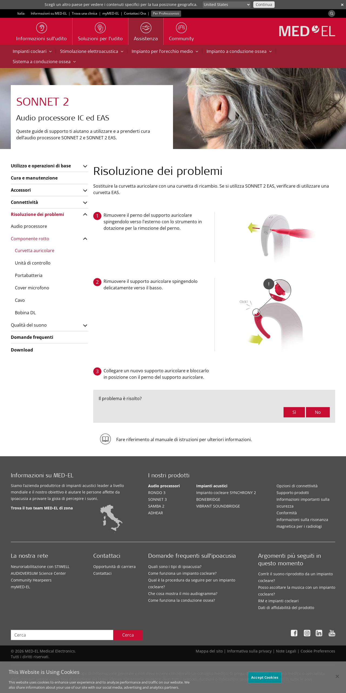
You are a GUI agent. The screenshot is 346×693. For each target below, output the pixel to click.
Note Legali (286, 651)
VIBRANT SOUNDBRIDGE (218, 506)
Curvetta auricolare (34, 250)
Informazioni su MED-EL (49, 13)
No (318, 412)
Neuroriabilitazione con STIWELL (40, 566)
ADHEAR (155, 512)
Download (22, 350)
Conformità (287, 512)
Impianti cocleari (32, 51)
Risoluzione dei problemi (37, 214)
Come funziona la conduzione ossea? (181, 600)
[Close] (337, 678)
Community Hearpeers (31, 580)
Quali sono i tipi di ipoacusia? (174, 566)
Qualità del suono (29, 325)
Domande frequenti (32, 337)
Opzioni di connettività (297, 485)
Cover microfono (32, 288)
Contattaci (102, 573)
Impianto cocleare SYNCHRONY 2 (226, 492)
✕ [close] (342, 4)
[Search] (331, 13)
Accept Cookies (264, 678)
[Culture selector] (227, 4)
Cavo (20, 300)
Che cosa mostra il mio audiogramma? (182, 593)
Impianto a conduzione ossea (239, 51)
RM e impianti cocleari (278, 600)
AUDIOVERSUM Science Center (38, 573)
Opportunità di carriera (114, 566)
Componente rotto (30, 239)
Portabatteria (28, 275)
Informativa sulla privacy (249, 651)
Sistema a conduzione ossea (44, 62)
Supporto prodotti (293, 492)
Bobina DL (25, 313)
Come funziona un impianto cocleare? (182, 573)
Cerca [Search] (128, 635)
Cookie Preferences (318, 651)
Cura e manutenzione (34, 178)
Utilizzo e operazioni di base (41, 166)
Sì (294, 412)
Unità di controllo (33, 263)
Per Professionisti (166, 13)
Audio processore (29, 226)
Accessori (21, 190)
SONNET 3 (157, 499)
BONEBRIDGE (208, 499)
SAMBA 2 (156, 506)
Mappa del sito (209, 651)
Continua (264, 4)
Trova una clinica (84, 13)
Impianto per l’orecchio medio (165, 51)
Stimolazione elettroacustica (91, 51)
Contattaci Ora (135, 13)
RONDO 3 (156, 492)
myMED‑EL (110, 13)
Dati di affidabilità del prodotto (286, 607)
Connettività (24, 202)
